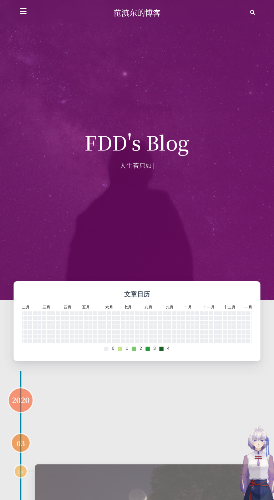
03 (20, 459)
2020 (21, 416)
